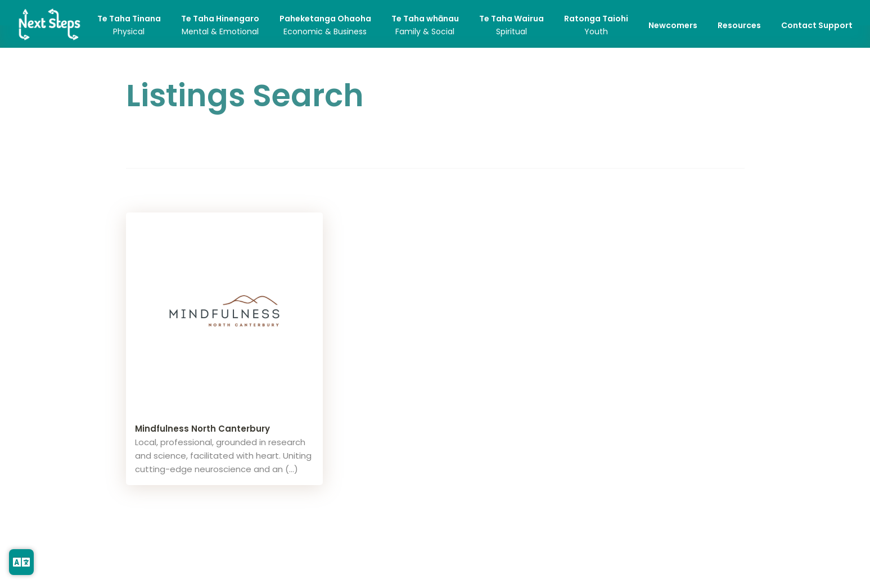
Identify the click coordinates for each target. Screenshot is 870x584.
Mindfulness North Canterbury (202, 428)
